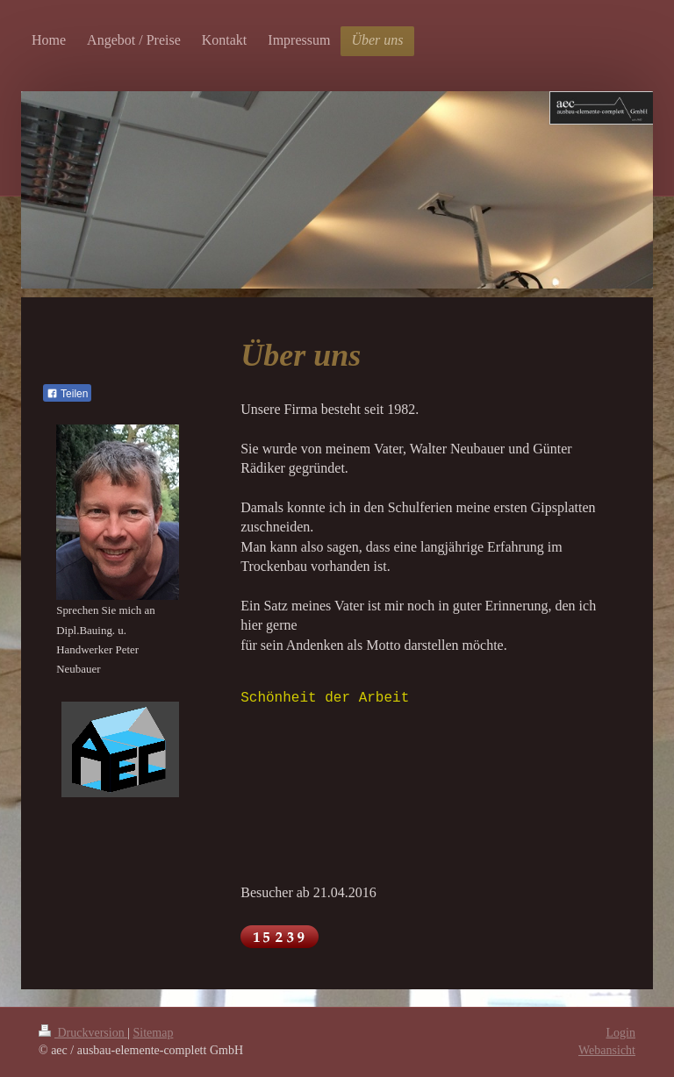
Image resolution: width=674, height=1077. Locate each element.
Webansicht (606, 1050)
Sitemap (153, 1032)
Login (620, 1032)
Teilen (67, 394)
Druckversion (83, 1032)
